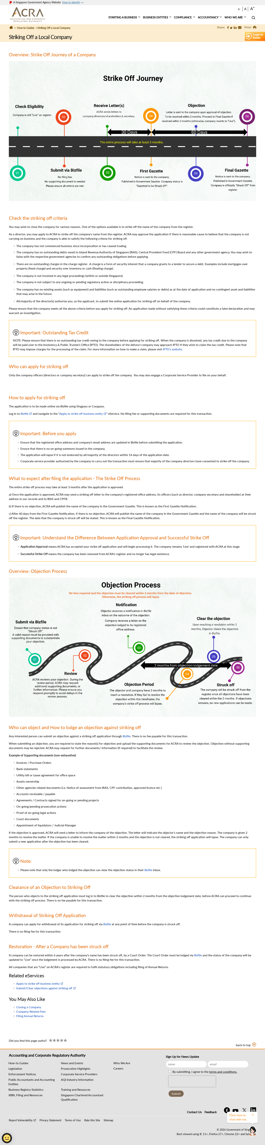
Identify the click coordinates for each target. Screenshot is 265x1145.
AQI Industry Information (77, 1079)
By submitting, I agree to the (204, 1071)
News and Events (72, 1063)
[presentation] (192, 1081)
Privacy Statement (50, 1120)
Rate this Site (92, 1120)
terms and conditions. (223, 1071)
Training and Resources (75, 1089)
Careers (118, 1068)
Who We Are (121, 1063)
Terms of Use (73, 1120)
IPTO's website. (173, 349)
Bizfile (24, 413)
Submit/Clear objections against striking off (44, 988)
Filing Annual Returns (30, 1016)
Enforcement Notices (22, 1074)
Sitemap (108, 1120)
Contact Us (194, 1112)
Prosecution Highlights (75, 1068)
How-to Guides (25, 27)
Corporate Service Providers (79, 1074)
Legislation (15, 1068)
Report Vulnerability (21, 1120)
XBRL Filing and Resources (25, 1095)
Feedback (210, 1112)
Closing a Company (28, 1007)
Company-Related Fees (31, 1011)
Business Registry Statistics (25, 1089)
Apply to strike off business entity (81, 413)
